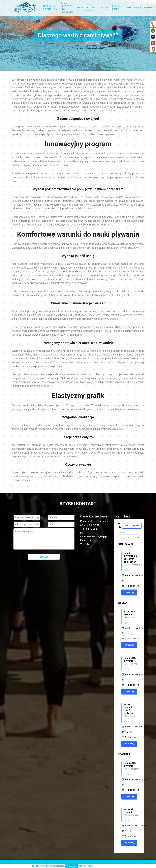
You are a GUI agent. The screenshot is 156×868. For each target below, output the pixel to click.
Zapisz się (129, 592)
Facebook (85, 540)
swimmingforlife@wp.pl (93, 536)
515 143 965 (90, 528)
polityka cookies (85, 866)
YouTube (85, 544)
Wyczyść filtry (131, 525)
